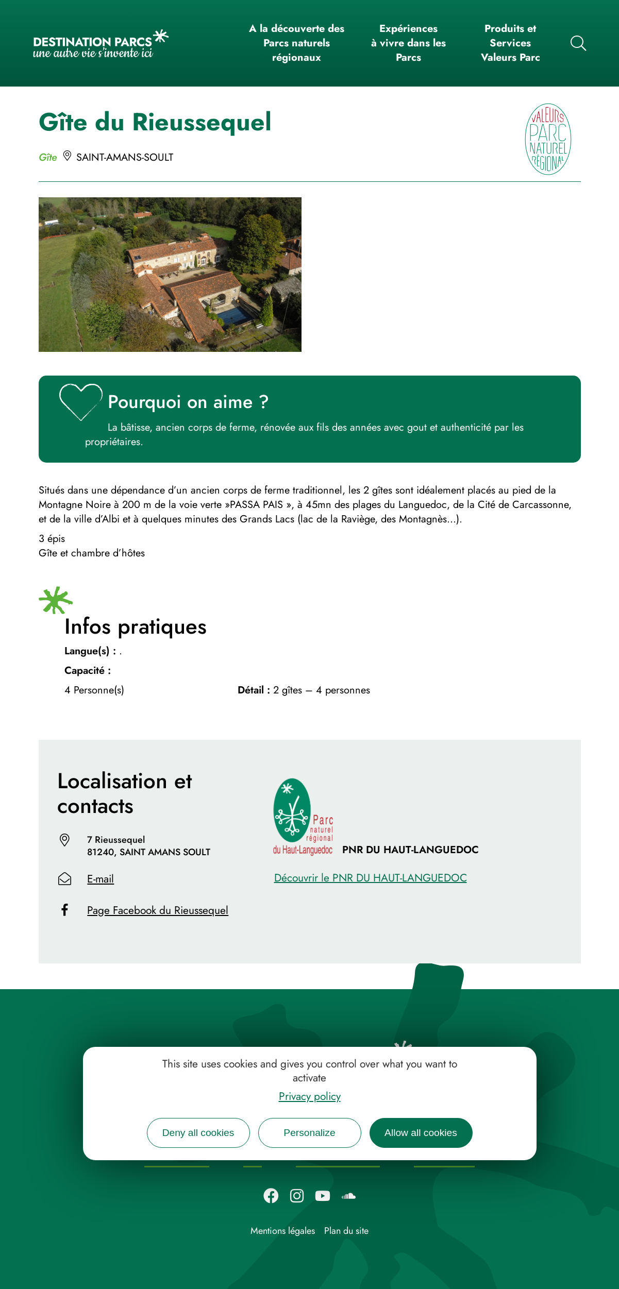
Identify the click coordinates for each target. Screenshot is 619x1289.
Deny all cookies (198, 1132)
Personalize (309, 1132)
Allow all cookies (420, 1132)
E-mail (100, 879)
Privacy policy (310, 1096)
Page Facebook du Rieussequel (157, 910)
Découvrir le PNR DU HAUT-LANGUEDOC (370, 878)
